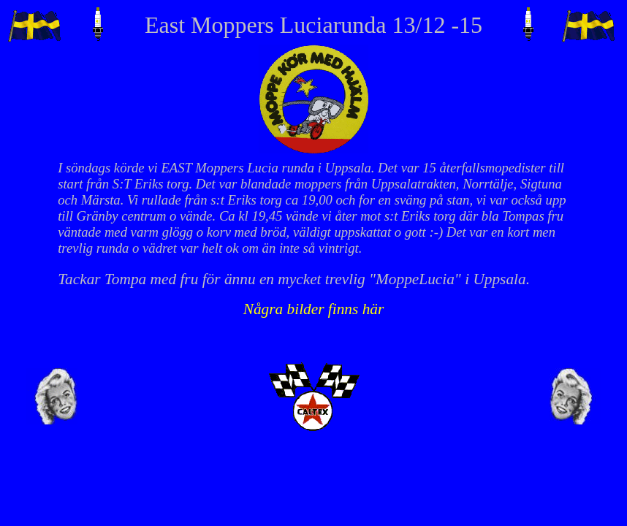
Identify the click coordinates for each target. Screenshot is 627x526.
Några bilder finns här (313, 309)
